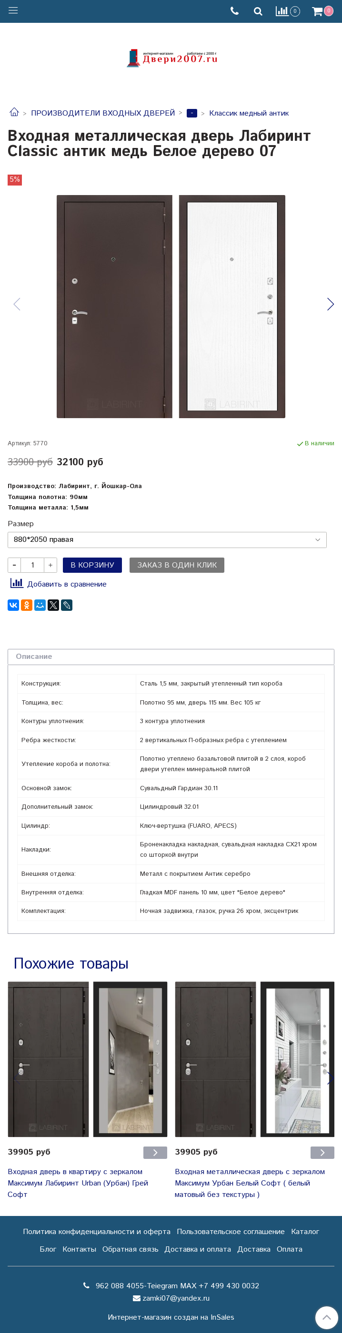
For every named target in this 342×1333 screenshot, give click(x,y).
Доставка (254, 1249)
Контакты (79, 1249)
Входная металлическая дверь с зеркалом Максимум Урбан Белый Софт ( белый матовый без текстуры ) (250, 1183)
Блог (48, 1249)
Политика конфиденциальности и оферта (97, 1231)
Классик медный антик (249, 113)
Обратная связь (130, 1249)
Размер (21, 524)
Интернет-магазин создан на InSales (171, 1318)
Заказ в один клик (177, 565)
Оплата (289, 1249)
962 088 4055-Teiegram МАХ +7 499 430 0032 (176, 1286)
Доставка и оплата (197, 1249)
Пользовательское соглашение (231, 1231)
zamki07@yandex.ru (176, 1298)
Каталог (305, 1231)
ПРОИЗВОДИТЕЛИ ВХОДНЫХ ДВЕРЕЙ (103, 113)
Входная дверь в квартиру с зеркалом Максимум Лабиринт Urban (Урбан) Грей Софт (78, 1183)
